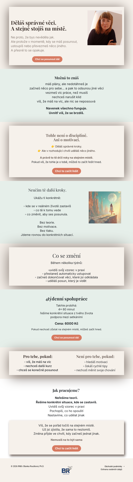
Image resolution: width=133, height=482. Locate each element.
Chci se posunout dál (47, 59)
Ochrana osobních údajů (111, 469)
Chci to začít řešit (66, 171)
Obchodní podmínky (113, 466)
